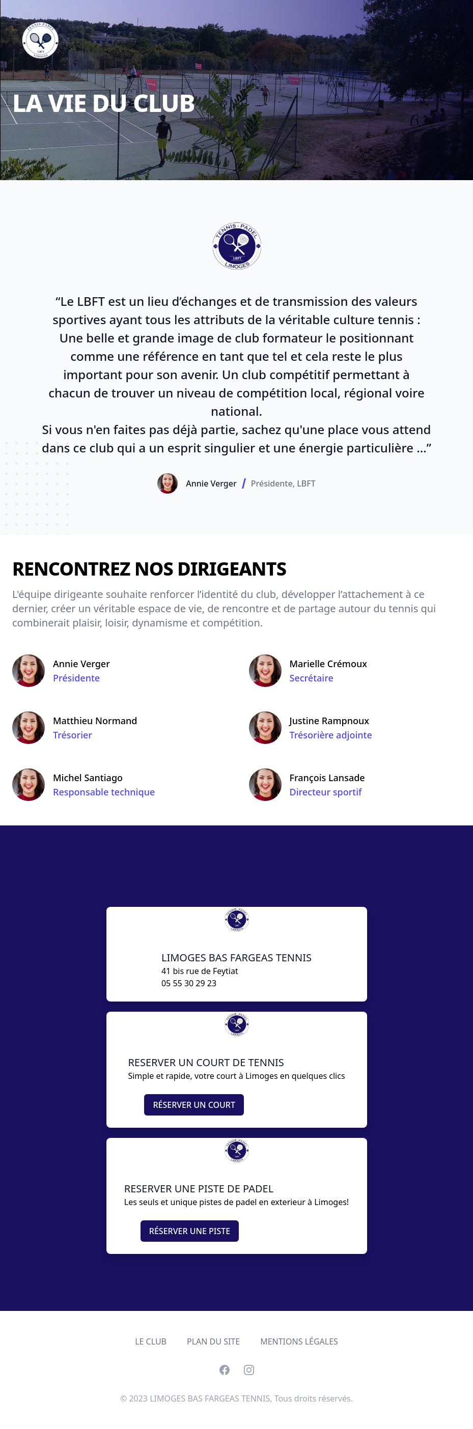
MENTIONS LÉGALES (299, 1341)
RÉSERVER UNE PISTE (189, 1231)
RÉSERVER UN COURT (194, 1104)
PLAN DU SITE (213, 1341)
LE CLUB (150, 1341)
